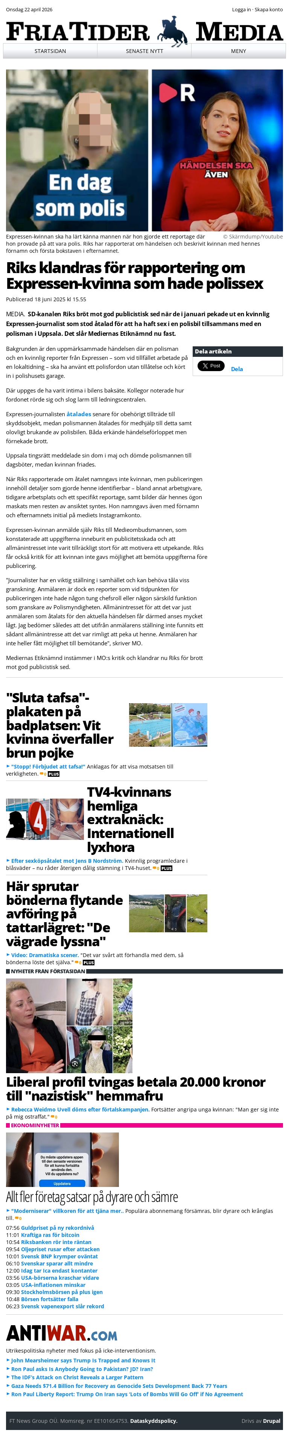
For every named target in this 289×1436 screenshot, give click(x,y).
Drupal (271, 1420)
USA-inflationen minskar (53, 1284)
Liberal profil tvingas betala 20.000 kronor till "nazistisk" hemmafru (135, 1088)
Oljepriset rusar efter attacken (60, 1249)
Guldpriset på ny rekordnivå (57, 1227)
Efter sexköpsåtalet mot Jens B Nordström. (67, 860)
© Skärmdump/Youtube (253, 236)
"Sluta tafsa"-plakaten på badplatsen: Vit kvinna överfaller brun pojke (59, 724)
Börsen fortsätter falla (49, 1299)
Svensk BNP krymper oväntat (59, 1256)
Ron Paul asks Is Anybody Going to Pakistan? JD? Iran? (82, 1369)
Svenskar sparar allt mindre (57, 1263)
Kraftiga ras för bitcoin (50, 1234)
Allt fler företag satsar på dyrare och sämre (92, 1196)
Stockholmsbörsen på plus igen (62, 1292)
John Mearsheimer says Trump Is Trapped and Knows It (83, 1360)
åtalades (79, 414)
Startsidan (50, 50)
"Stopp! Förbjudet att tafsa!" (48, 766)
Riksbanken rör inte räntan (56, 1242)
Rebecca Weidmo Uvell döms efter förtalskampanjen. (80, 1109)
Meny (238, 50)
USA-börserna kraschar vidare (60, 1277)
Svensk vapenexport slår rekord (62, 1306)
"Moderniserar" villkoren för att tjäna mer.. (67, 1210)
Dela (237, 369)
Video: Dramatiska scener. (45, 955)
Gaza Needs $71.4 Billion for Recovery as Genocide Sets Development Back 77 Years (119, 1385)
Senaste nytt (144, 50)
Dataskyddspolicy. (154, 1420)
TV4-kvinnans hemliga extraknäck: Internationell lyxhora (130, 819)
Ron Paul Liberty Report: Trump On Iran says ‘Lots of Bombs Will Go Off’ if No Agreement (127, 1394)
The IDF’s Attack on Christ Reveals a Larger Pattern (77, 1377)
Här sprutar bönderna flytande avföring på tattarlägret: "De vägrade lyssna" (64, 913)
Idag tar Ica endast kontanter (59, 1270)
